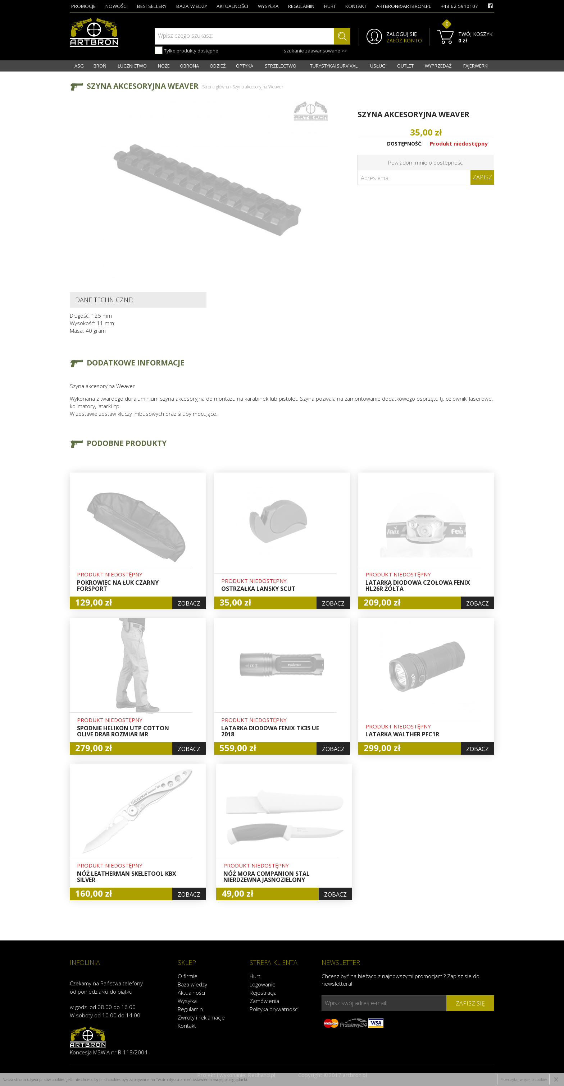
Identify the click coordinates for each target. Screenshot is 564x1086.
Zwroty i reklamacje (201, 1017)
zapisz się (470, 1003)
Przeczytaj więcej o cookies (523, 1079)
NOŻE (164, 66)
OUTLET (405, 66)
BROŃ (100, 66)
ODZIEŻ (218, 66)
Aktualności (191, 992)
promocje (83, 6)
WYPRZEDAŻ (438, 66)
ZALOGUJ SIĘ (401, 34)
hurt (330, 6)
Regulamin (190, 1009)
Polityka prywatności (274, 1009)
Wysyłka (187, 1000)
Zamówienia (264, 1000)
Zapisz (482, 177)
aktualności (232, 6)
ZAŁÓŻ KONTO (404, 40)
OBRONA (189, 66)
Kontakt (187, 1025)
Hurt (255, 976)
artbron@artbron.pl (403, 6)
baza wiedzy (191, 6)
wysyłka (268, 6)
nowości (116, 6)
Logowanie (263, 984)
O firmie (187, 976)
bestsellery (152, 6)
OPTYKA (244, 66)
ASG (79, 66)
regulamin (301, 6)
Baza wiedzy (192, 984)
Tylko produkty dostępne (186, 50)
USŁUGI (378, 66)
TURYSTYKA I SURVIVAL (334, 66)
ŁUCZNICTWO (132, 66)
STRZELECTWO (280, 66)
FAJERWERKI (475, 66)
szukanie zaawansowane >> (315, 50)
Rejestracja (263, 992)
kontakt (356, 6)
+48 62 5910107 (459, 6)
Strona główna (215, 87)
